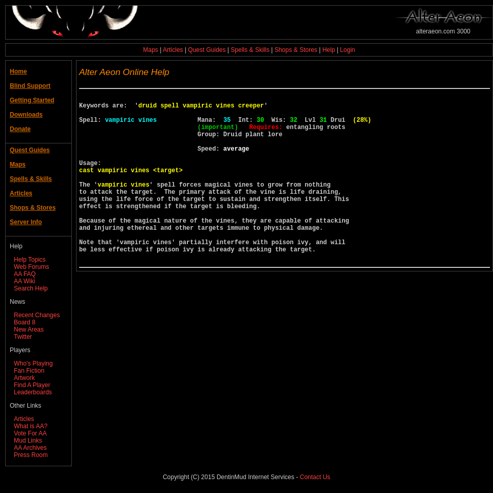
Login (347, 49)
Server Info (26, 222)
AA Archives (30, 447)
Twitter (23, 336)
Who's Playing (33, 363)
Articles (173, 49)
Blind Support (30, 85)
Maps (150, 49)
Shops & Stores (295, 49)
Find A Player (32, 385)
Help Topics (30, 259)
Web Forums (31, 266)
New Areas (29, 329)
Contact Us (315, 477)
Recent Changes (37, 315)
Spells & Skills (250, 49)
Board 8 (24, 322)
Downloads (26, 114)
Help (329, 49)
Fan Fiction (29, 370)
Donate (20, 129)
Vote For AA (30, 433)
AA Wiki (24, 281)
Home (18, 71)
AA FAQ (25, 274)
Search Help (31, 288)
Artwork (24, 377)
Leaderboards (33, 392)
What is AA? (30, 426)
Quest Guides (206, 49)
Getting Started (32, 100)
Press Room (31, 455)
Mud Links (28, 440)
